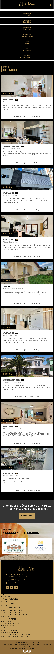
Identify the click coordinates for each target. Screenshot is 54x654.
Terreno (4, 628)
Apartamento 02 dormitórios (11, 610)
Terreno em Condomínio (9, 630)
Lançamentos (6, 601)
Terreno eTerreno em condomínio (27, 56)
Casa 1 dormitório (8, 617)
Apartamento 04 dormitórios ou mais (14, 614)
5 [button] (28, 555)
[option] (14, 546)
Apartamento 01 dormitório (11, 608)
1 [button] (17, 555)
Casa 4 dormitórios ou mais (11, 623)
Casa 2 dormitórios (8, 619)
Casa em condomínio (27, 49)
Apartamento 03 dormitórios (11, 612)
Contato (4, 606)
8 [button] (37, 555)
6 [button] (31, 555)
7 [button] (34, 555)
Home (3, 594)
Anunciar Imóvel (27, 516)
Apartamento (8, 99)
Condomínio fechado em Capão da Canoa (15, 637)
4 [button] (26, 555)
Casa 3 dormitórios (8, 621)
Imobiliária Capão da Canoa (11, 632)
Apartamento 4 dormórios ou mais (27, 35)
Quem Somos (6, 597)
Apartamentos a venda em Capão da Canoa (16, 634)
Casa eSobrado (27, 42)
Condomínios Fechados (9, 599)
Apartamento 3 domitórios (27, 28)
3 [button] (23, 555)
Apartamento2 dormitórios (27, 21)
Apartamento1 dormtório (27, 14)
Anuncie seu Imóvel (8, 603)
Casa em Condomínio (11, 146)
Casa (5, 286)
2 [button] (20, 555)
